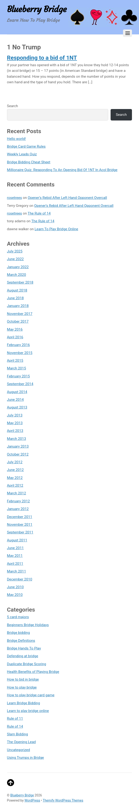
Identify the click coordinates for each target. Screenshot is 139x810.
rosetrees (14, 198)
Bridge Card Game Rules (26, 146)
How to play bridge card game (30, 695)
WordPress (32, 800)
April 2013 (15, 431)
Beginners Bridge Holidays (28, 625)
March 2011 (16, 571)
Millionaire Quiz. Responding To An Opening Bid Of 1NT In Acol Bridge (62, 170)
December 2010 (19, 579)
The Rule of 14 (39, 213)
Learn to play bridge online (28, 711)
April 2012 (15, 485)
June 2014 (15, 400)
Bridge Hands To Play (24, 648)
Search (12, 106)
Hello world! (16, 139)
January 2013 (18, 446)
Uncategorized (18, 750)
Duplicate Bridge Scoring (26, 664)
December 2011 (19, 517)
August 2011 (17, 540)
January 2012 (18, 509)
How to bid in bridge (23, 679)
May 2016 (15, 329)
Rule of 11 (15, 718)
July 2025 (15, 251)
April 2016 (15, 337)
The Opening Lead (21, 742)
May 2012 (15, 478)
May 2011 (15, 556)
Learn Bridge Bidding (23, 703)
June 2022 (15, 259)
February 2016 (18, 345)
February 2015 (18, 376)
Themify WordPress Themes (63, 800)
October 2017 (18, 321)
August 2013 (17, 407)
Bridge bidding (18, 633)
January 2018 (18, 306)
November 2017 (19, 314)
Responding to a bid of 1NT (42, 57)
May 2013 (15, 423)
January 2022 (18, 267)
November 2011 (19, 524)
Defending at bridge (22, 656)
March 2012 (16, 493)
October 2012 (18, 454)
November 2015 (19, 353)
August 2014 (17, 392)
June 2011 (15, 548)
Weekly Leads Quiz (22, 154)
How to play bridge (22, 687)
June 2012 (15, 470)
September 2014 (20, 384)
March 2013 (16, 439)
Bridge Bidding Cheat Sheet (28, 162)
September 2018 (20, 282)
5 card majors (18, 617)
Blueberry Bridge (22, 795)
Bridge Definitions (21, 641)
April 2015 (15, 360)
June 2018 (15, 298)
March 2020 (16, 275)
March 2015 (16, 368)
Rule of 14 (15, 726)
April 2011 (15, 564)
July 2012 (15, 462)
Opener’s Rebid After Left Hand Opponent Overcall (67, 198)
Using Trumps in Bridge (25, 757)
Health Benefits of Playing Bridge (33, 672)
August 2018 (17, 290)
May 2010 (15, 595)
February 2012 (18, 501)
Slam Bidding (17, 734)
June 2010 (15, 587)
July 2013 (15, 415)
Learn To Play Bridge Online (56, 229)
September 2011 (20, 532)
